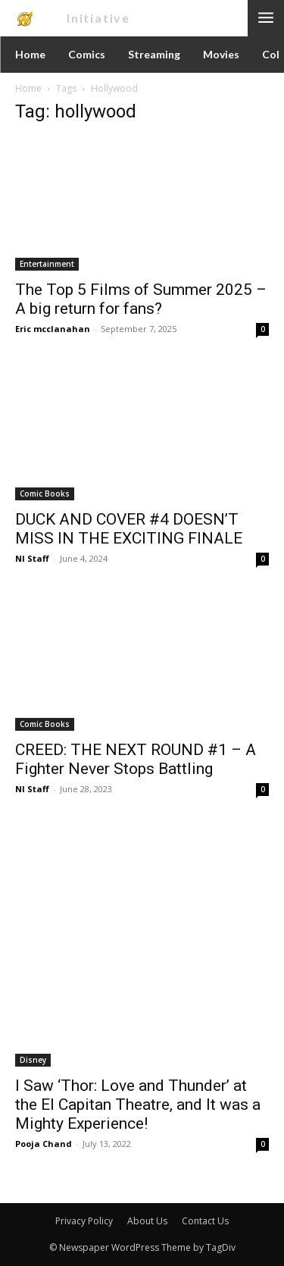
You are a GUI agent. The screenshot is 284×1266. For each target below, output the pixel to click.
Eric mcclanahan (52, 328)
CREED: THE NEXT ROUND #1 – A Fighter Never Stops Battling (135, 759)
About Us (147, 1220)
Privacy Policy (84, 1220)
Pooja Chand (43, 1143)
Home (28, 88)
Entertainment (47, 264)
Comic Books (45, 493)
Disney (33, 1059)
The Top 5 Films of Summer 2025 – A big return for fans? (141, 299)
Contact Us (205, 1220)
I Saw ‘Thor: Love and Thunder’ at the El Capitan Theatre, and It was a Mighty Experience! (138, 1104)
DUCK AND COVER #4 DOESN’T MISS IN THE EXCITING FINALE (128, 528)
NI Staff (32, 558)
